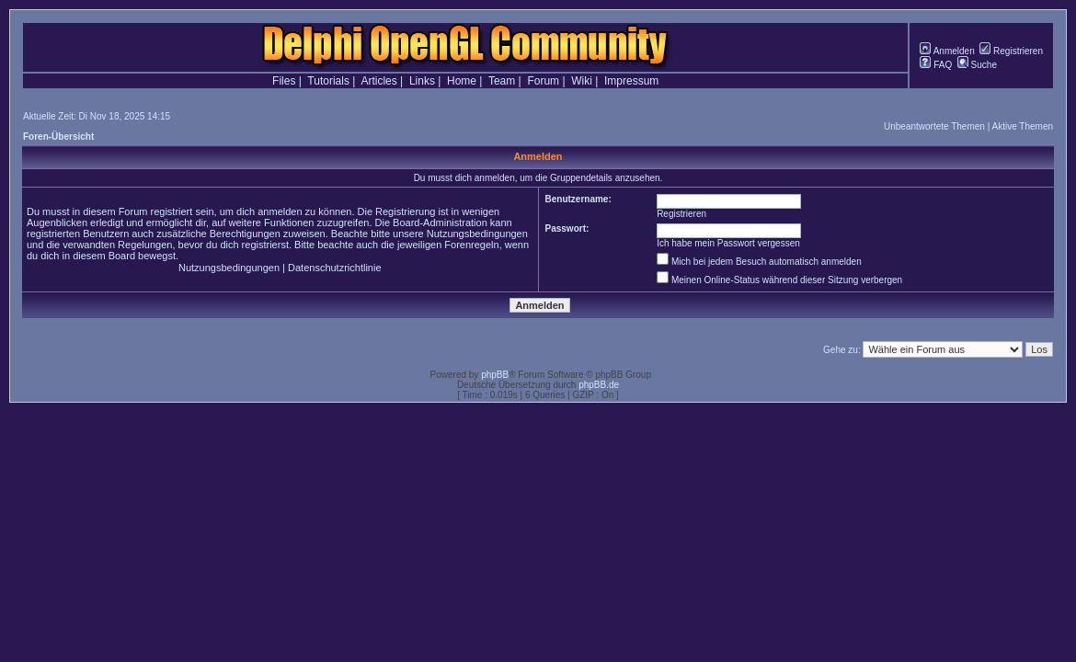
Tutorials (328, 80)
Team (501, 80)
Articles (378, 80)
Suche (977, 65)
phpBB (495, 375)
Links (422, 80)
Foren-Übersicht (58, 136)
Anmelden (947, 51)
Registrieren (1011, 51)
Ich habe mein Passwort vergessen (728, 243)
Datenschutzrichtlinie (335, 267)
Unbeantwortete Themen (934, 126)
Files (283, 80)
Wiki (581, 80)
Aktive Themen (1022, 126)
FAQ (936, 65)
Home (461, 80)
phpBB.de (598, 385)
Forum (543, 80)
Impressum (631, 80)
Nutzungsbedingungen (229, 267)
